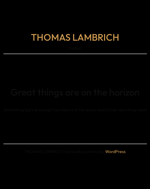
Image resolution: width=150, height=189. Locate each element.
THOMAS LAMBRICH (75, 37)
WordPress (115, 151)
